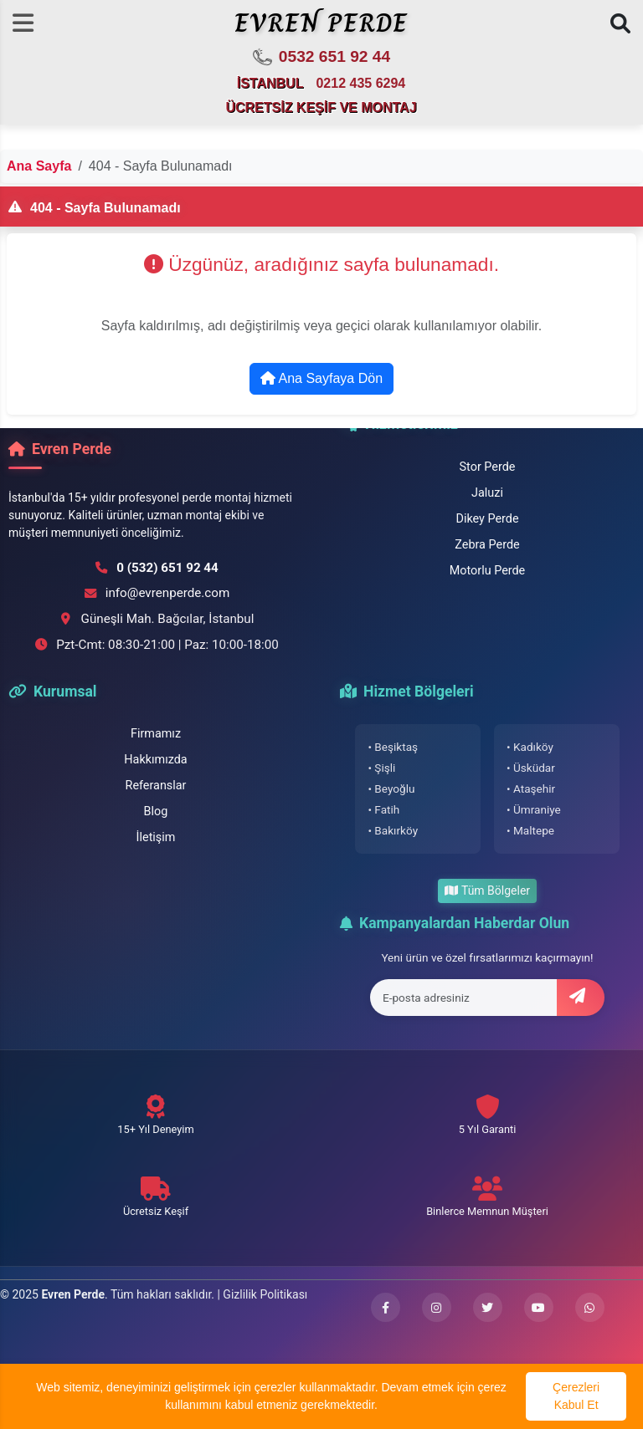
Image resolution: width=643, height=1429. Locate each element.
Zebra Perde (487, 545)
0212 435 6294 (360, 83)
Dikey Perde (486, 519)
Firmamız (156, 734)
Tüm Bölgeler (487, 890)
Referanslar (156, 785)
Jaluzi (487, 493)
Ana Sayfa (39, 166)
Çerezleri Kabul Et (576, 1396)
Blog (156, 811)
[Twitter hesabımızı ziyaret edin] (487, 1307)
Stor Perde (488, 467)
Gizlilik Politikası (265, 1294)
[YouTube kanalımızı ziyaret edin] (538, 1307)
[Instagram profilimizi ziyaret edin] (436, 1307)
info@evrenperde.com (167, 592)
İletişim (156, 837)
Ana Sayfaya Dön (321, 378)
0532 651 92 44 (321, 58)
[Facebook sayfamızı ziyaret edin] (385, 1307)
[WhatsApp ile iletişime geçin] (589, 1307)
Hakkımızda (155, 760)
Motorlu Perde (488, 571)
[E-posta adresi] (464, 997)
